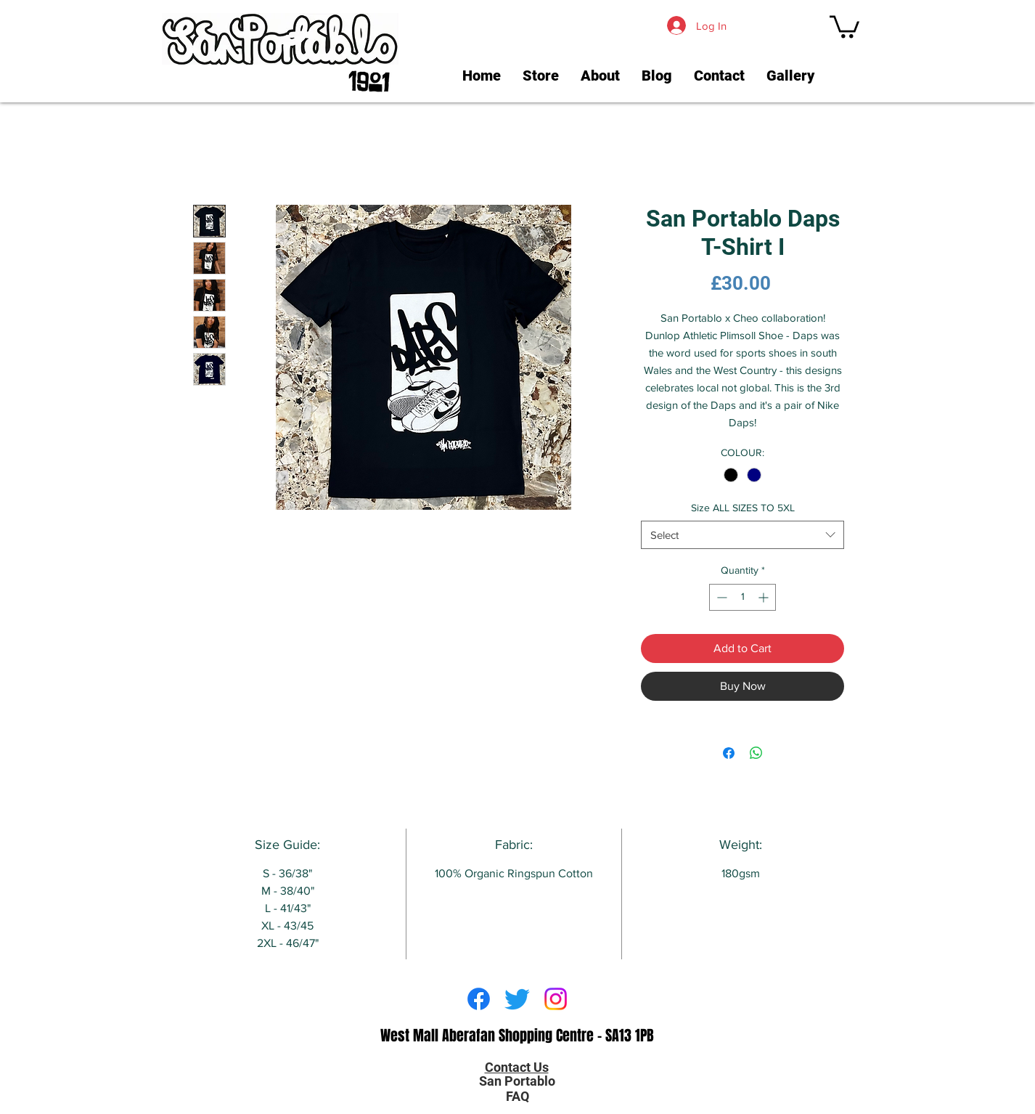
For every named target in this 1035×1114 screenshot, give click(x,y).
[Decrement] (720, 597)
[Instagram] (555, 999)
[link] (844, 25)
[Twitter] (517, 999)
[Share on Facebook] (728, 753)
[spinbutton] (742, 597)
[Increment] (765, 597)
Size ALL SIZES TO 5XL (743, 507)
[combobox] (742, 535)
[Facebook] (479, 999)
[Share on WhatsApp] (756, 753)
